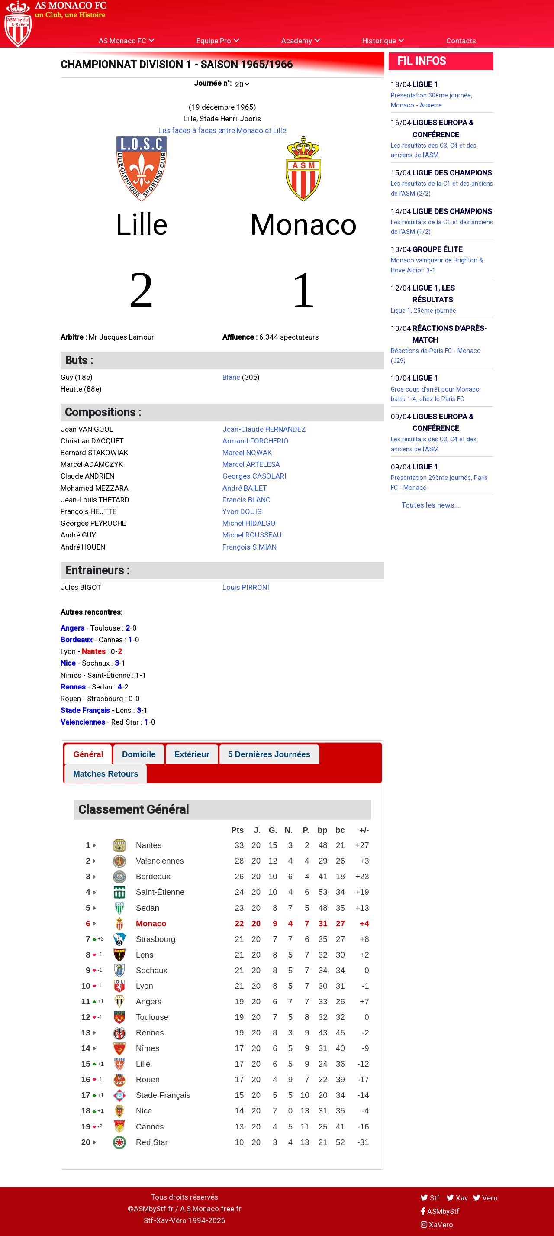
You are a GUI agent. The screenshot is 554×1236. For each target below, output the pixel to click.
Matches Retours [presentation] (105, 773)
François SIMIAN (249, 547)
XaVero (437, 1224)
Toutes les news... (431, 505)
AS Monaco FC (127, 40)
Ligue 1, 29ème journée (423, 310)
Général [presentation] (88, 754)
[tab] (88, 754)
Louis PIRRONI (245, 587)
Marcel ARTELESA (251, 464)
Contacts (461, 40)
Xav (457, 1198)
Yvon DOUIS (241, 511)
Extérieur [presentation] (191, 754)
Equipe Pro (217, 40)
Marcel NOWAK (247, 452)
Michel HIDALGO (249, 523)
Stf (431, 1198)
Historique (383, 40)
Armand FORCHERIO (255, 441)
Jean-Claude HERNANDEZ (264, 429)
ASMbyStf (440, 1211)
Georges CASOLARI (254, 476)
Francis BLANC (246, 499)
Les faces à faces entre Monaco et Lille (222, 130)
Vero (485, 1198)
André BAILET (244, 488)
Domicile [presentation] (139, 754)
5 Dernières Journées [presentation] (269, 754)
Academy (300, 40)
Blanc (231, 377)
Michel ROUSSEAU (252, 535)
